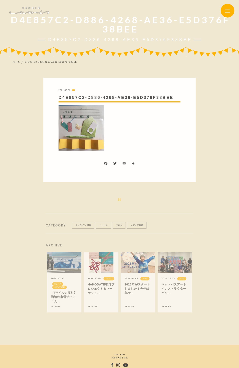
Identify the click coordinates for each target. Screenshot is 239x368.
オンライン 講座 (83, 227)
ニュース (103, 227)
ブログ (119, 227)
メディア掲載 (136, 227)
